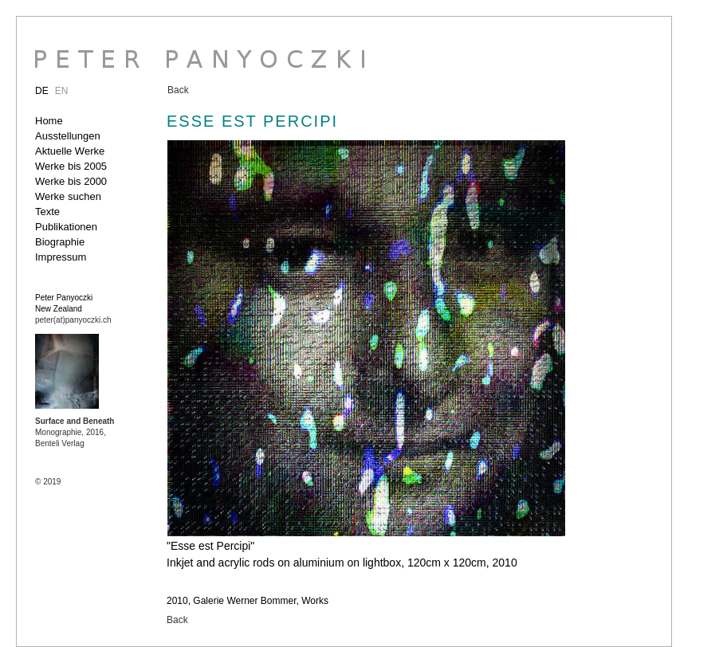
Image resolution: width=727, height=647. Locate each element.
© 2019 (48, 481)
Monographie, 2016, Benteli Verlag (74, 432)
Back (178, 90)
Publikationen (66, 227)
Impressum (60, 257)
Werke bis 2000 (71, 181)
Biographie (59, 242)
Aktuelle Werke (69, 151)
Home (49, 121)
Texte (47, 212)
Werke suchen (68, 196)
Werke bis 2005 (71, 166)
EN (62, 90)
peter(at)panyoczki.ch (73, 320)
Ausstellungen (67, 136)
